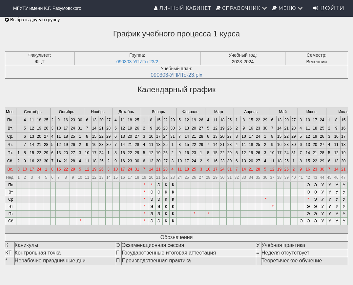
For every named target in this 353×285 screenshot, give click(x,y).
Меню (287, 8)
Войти (328, 8)
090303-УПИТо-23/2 (137, 61)
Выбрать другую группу (32, 19)
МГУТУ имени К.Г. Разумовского (47, 8)
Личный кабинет (182, 8)
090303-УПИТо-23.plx (176, 75)
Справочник (242, 8)
